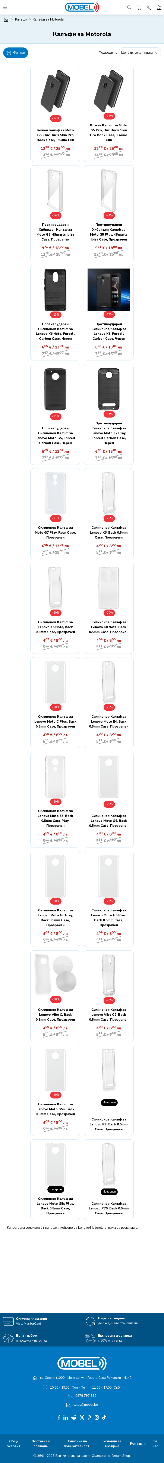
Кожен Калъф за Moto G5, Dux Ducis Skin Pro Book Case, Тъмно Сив (55, 135)
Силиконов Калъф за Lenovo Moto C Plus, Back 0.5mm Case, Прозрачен (55, 722)
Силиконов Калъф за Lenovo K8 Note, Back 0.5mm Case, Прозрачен (108, 627)
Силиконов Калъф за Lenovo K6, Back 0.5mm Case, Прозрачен (109, 533)
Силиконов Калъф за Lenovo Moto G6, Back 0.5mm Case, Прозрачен (108, 821)
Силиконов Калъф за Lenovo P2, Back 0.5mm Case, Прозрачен (109, 1124)
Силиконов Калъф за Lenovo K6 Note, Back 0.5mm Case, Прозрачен (55, 627)
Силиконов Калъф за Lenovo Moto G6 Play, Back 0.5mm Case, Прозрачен (55, 917)
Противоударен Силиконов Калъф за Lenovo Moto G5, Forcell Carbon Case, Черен (55, 435)
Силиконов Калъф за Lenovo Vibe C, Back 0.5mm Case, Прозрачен (55, 1015)
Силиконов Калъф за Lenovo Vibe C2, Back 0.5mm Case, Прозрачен (108, 1015)
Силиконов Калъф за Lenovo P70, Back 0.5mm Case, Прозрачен (109, 1209)
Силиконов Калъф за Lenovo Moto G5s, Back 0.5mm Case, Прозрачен (55, 1109)
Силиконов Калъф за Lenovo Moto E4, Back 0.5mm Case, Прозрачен (108, 722)
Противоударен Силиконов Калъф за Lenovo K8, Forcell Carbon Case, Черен (108, 331)
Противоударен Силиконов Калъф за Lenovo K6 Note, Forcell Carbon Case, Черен (55, 331)
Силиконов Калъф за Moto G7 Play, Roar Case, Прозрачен (55, 533)
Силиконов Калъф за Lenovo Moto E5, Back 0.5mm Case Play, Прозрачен (55, 818)
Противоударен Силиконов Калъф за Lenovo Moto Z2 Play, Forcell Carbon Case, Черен (108, 433)
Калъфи (21, 19)
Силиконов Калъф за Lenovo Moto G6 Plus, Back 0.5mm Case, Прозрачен (108, 917)
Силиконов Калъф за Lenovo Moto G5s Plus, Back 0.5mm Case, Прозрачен (55, 1206)
